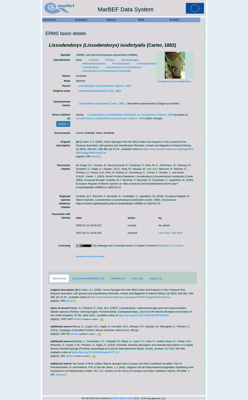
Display (63, 124)
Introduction (49, 19)
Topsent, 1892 (103, 85)
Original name (61, 90)
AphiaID (65, 54)
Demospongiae (129, 59)
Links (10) (137, 278)
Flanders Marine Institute (122, 398)
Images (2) (155, 278)
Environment (62, 132)
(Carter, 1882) (100, 103)
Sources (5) (59, 278)
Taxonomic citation (63, 167)
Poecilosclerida (120, 63)
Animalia (92, 59)
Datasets (111, 19)
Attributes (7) (118, 278)
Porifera (109, 59)
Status (66, 75)
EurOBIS (174, 19)
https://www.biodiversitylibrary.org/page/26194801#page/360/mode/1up (130, 297)
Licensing (64, 245)
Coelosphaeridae (145, 63)
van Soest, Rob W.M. (171, 232)
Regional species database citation (64, 202)
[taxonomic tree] (84, 256)
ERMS (141, 19)
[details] (95, 156)
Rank (67, 80)
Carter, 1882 (98, 90)
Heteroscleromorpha (92, 63)
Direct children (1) (61, 116)
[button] (47, 45)
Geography (81, 19)
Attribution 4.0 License (170, 245)
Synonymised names (62, 103)
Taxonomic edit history (61, 216)
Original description (63, 143)
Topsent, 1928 (129, 114)
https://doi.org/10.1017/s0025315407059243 (143, 315)
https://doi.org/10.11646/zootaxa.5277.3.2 (95, 352)
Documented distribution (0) (88, 278)
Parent (66, 85)
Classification (62, 59)
